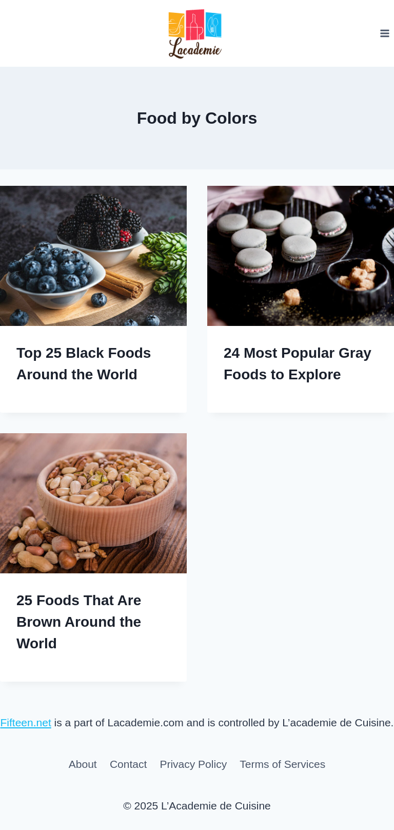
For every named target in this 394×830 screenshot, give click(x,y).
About (83, 764)
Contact (128, 764)
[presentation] (93, 256)
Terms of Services (282, 764)
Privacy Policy (193, 764)
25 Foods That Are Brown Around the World (78, 621)
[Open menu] (384, 33)
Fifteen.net (26, 722)
